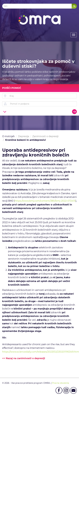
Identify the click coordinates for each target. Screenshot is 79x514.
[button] (4, 111)
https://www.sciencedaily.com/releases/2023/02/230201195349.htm (40, 351)
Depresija (23, 136)
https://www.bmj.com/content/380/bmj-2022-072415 (45, 200)
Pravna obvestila (60, 383)
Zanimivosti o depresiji (45, 136)
